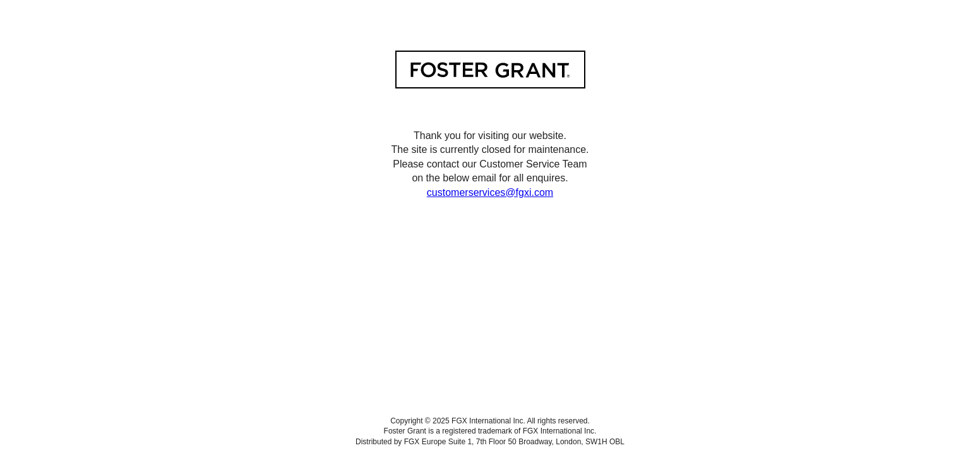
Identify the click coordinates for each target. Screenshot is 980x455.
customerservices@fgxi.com (490, 192)
